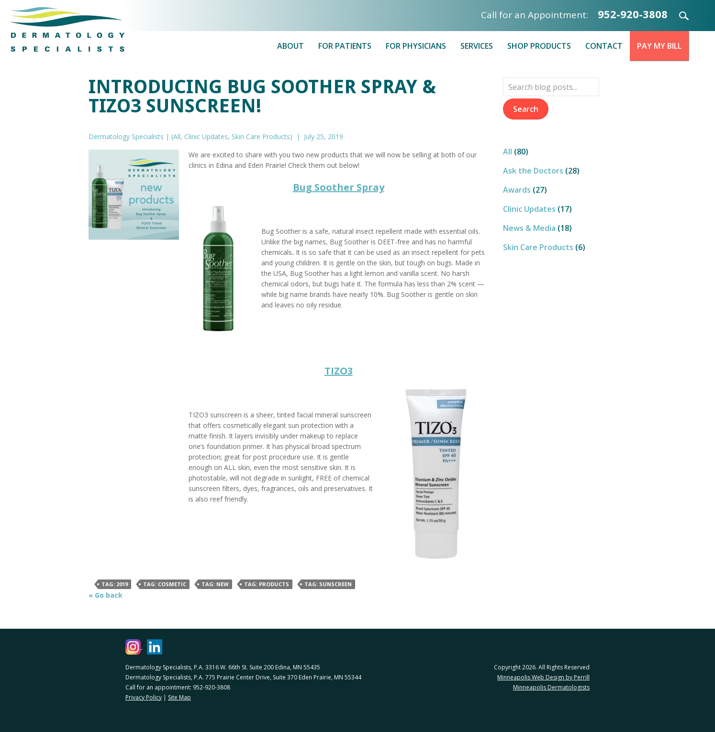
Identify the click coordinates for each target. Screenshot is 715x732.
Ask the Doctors (533, 170)
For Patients (344, 46)
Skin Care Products (261, 136)
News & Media (529, 228)
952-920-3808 (633, 14)
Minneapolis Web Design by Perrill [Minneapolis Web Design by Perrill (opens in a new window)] (543, 677)
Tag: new (215, 584)
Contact (604, 46)
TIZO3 (338, 370)
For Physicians (416, 46)
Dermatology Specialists (67, 29)
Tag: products (266, 584)
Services (476, 46)
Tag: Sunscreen (328, 584)
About (290, 46)
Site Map (179, 697)
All (176, 136)
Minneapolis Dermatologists (551, 687)
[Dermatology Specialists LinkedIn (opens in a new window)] (154, 647)
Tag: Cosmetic (164, 584)
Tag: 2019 (114, 584)
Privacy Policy (143, 697)
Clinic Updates (206, 136)
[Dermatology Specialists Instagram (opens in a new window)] (133, 647)
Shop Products (539, 46)
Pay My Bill (659, 46)
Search (678, 15)
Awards (517, 190)
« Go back (106, 595)
